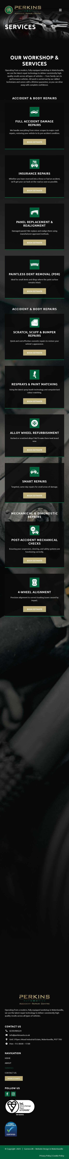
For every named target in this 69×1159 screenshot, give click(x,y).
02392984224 (15, 1030)
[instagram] (13, 1094)
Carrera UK (29, 1148)
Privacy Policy (45, 1155)
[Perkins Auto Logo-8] (23, 7)
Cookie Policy (58, 1155)
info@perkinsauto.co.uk (19, 1035)
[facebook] (7, 1094)
